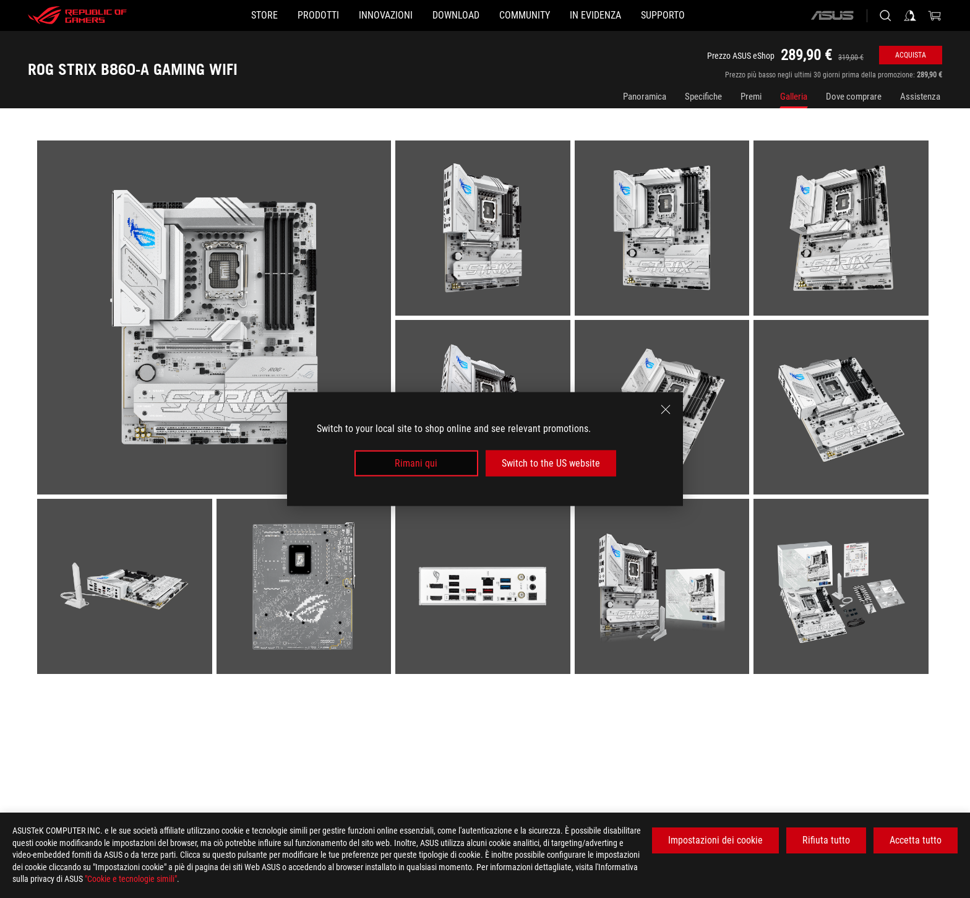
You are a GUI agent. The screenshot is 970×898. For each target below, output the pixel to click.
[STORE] (205, 15)
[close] (665, 409)
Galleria (793, 96)
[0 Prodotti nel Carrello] (934, 15)
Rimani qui (416, 463)
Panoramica (644, 96)
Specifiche (703, 96)
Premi (751, 96)
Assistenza (920, 96)
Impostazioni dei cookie (715, 840)
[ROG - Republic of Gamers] (77, 15)
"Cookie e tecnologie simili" (131, 879)
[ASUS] (832, 15)
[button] (278, 15)
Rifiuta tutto (826, 840)
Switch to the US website (551, 463)
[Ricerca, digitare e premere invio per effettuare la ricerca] (885, 15)
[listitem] (216, 319)
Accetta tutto (916, 840)
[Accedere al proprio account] (910, 15)
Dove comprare (854, 96)
